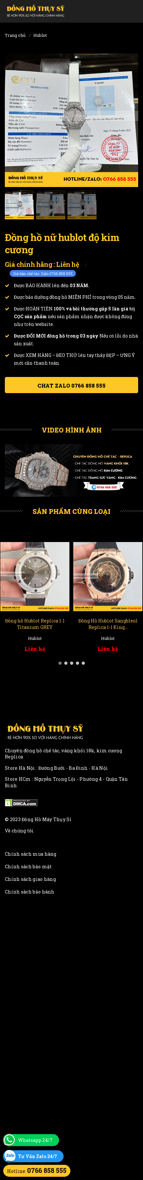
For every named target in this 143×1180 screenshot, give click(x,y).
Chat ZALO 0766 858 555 (71, 385)
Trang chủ (15, 35)
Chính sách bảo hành (30, 892)
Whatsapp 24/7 (35, 1140)
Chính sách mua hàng (30, 854)
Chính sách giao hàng (30, 879)
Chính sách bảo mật (28, 866)
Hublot (40, 35)
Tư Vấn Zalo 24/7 (37, 1156)
